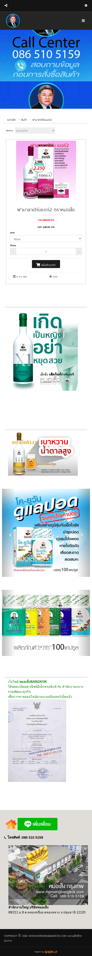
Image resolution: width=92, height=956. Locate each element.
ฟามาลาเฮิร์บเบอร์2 (42, 119)
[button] (8, 533)
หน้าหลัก (11, 119)
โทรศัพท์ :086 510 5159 (25, 837)
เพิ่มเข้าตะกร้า (46, 264)
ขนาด (12, 232)
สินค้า (24, 119)
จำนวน (13, 245)
